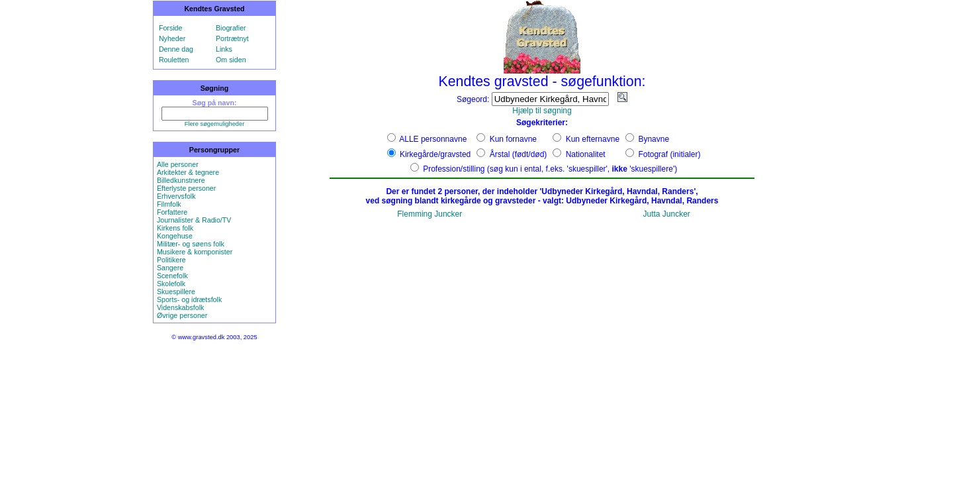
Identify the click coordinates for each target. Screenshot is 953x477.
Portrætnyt (232, 38)
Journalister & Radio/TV (194, 220)
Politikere (171, 260)
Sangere (170, 268)
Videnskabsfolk (180, 307)
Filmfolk (169, 204)
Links (224, 49)
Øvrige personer (182, 315)
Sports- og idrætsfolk (189, 299)
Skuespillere (176, 291)
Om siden (231, 60)
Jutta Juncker (666, 214)
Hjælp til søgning (541, 110)
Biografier (231, 28)
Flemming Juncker (429, 214)
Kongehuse (175, 236)
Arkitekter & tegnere (188, 172)
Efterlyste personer (186, 188)
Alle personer (178, 164)
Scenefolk (172, 276)
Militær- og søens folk (190, 244)
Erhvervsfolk (176, 196)
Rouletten (174, 60)
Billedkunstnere (181, 180)
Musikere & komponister (194, 252)
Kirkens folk (175, 228)
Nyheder (172, 38)
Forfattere (172, 212)
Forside (171, 28)
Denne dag (176, 49)
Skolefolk (171, 284)
